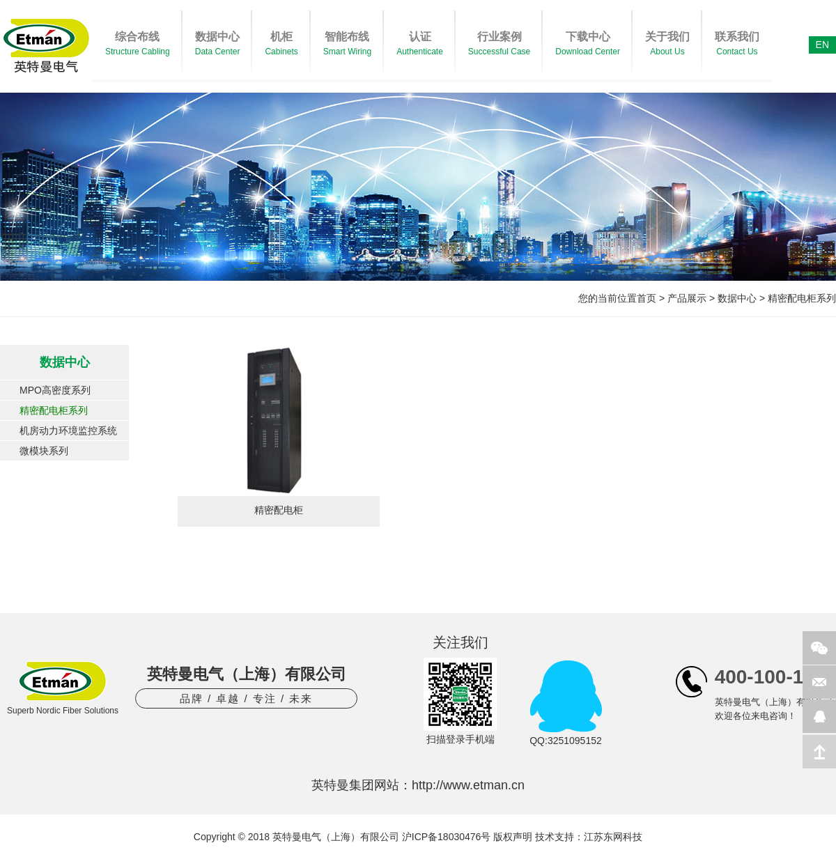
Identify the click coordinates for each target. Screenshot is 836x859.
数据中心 (737, 298)
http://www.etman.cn (468, 785)
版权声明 (512, 836)
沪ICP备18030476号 (446, 836)
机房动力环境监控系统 (68, 430)
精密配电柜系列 (802, 298)
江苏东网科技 (613, 836)
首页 (646, 298)
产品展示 (686, 298)
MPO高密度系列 (55, 390)
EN (822, 44)
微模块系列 (44, 450)
